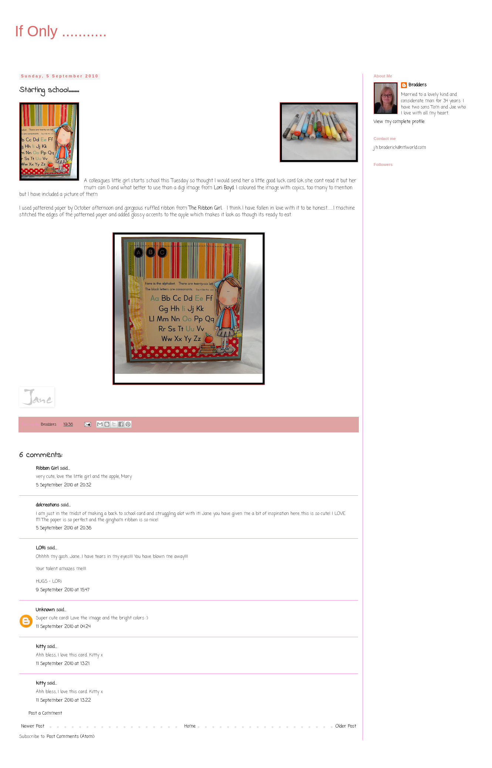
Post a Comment (45, 713)
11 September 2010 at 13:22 (63, 700)
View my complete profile (399, 122)
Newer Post (32, 726)
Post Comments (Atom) (70, 737)
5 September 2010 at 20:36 (63, 528)
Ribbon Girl (47, 468)
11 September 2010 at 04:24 (63, 627)
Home (190, 726)
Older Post (346, 726)
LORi (41, 548)
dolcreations (47, 505)
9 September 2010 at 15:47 (63, 590)
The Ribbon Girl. (206, 208)
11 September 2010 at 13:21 (63, 664)
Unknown (45, 610)
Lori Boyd (224, 188)
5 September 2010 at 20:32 (63, 485)
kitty (41, 647)
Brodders (417, 85)
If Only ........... (61, 31)
